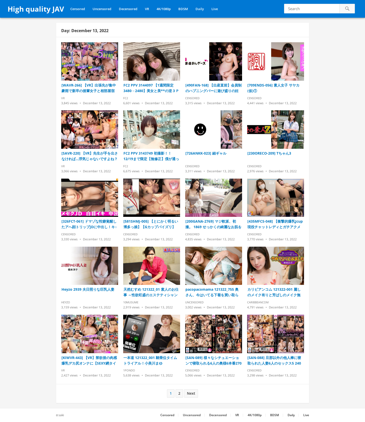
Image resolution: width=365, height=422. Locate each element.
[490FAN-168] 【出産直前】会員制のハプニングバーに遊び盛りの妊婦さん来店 (213, 88)
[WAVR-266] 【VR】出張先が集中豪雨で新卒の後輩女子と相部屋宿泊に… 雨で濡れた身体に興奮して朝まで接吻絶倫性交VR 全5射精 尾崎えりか (88, 88)
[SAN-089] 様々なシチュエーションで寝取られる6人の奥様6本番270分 (213, 360)
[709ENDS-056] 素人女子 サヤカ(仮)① (273, 88)
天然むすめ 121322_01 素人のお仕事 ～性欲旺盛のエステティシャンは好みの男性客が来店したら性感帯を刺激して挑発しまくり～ (151, 292)
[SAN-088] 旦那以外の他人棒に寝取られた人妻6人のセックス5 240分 (274, 360)
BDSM (183, 9)
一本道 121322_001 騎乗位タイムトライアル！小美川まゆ (150, 360)
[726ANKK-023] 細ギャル (205, 153)
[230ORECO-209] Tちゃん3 (269, 153)
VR (147, 9)
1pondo (129, 370)
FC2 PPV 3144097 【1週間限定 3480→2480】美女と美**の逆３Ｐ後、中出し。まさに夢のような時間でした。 (151, 88)
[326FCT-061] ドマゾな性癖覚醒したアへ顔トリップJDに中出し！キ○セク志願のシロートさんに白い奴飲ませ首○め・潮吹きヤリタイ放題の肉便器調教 (89, 224)
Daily (200, 9)
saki (61, 415)
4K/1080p (164, 9)
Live (214, 9)
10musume (130, 302)
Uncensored (102, 9)
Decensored (128, 9)
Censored (77, 9)
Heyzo (65, 302)
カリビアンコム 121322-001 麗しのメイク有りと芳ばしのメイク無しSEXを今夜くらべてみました (274, 292)
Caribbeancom (258, 302)
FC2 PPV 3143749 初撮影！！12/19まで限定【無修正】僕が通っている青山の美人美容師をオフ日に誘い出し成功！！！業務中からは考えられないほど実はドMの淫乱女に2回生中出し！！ (151, 156)
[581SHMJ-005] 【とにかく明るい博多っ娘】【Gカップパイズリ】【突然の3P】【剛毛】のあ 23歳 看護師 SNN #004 (151, 224)
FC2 (125, 98)
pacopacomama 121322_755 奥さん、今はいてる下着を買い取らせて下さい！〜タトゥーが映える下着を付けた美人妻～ (212, 292)
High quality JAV (36, 9)
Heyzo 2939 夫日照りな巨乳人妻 (87, 289)
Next (191, 393)
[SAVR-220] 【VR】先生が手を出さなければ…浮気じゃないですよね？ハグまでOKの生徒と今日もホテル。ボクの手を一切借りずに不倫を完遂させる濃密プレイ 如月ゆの (89, 156)
